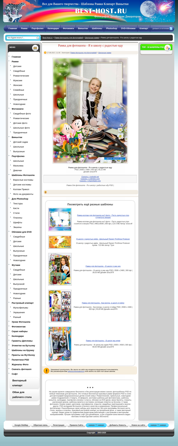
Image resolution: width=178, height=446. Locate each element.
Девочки (17, 170)
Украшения (19, 312)
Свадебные (19, 71)
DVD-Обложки (128, 28)
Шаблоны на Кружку (23, 350)
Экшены (17, 227)
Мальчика (18, 165)
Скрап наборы (20, 331)
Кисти (16, 208)
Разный (17, 317)
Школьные (18, 94)
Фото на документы (23, 194)
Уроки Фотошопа (21, 322)
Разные (17, 298)
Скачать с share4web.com (90, 181)
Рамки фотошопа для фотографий (68, 38)
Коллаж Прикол (21, 189)
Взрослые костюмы (23, 180)
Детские (17, 66)
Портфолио (37, 28)
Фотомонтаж (19, 326)
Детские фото (20, 123)
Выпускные (19, 151)
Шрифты (17, 222)
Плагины (17, 217)
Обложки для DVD (22, 232)
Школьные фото (21, 127)
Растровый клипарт (23, 303)
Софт (15, 374)
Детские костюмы (22, 184)
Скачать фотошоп (21, 369)
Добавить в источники (160, 28)
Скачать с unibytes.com (90, 179)
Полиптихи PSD (20, 359)
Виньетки (83, 28)
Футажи (16, 265)
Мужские (17, 80)
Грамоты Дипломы (22, 340)
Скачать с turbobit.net (90, 177)
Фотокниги (68, 28)
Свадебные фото (22, 113)
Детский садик (20, 142)
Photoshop (111, 28)
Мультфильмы (20, 307)
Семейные (18, 90)
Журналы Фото (20, 364)
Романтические (21, 75)
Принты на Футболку (23, 355)
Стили (16, 213)
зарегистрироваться (76, 371)
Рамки (24, 28)
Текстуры (18, 203)
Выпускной (18, 284)
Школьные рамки (92, 38)
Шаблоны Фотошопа (23, 175)
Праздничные (20, 99)
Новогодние (19, 104)
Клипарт (144, 28)
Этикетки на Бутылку (23, 345)
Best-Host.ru (48, 38)
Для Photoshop (20, 198)
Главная (12, 28)
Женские (17, 85)
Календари (53, 28)
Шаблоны (97, 28)
